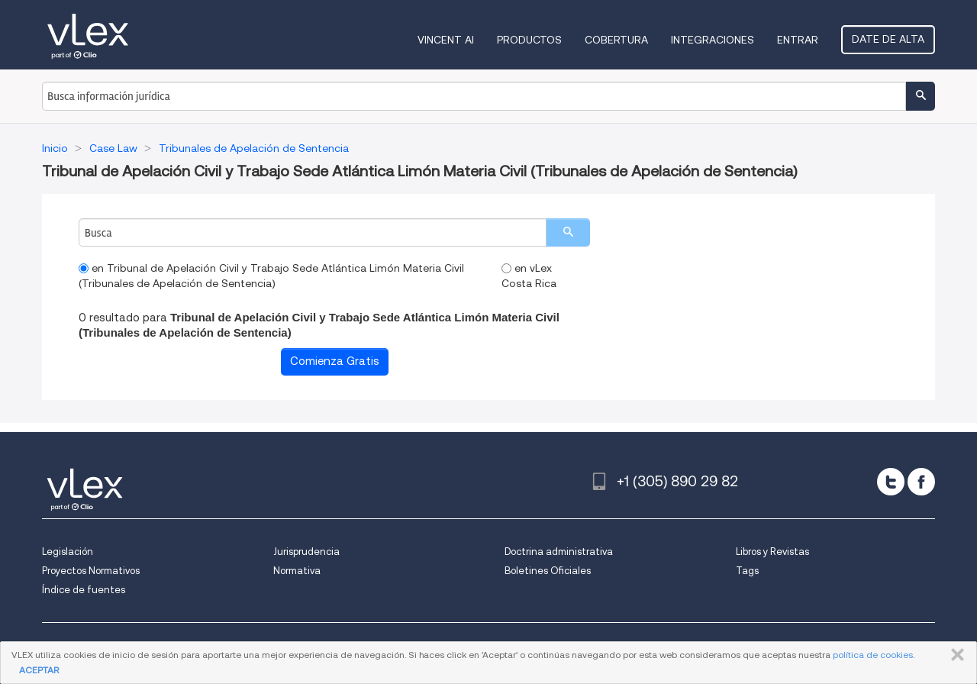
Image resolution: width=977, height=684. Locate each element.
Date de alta (888, 39)
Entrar (797, 40)
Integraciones (712, 40)
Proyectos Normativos (91, 570)
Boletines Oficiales (548, 570)
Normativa (297, 570)
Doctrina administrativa (559, 551)
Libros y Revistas (772, 551)
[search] (568, 232)
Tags (747, 570)
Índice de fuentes (83, 589)
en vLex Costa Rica (528, 275)
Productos (529, 40)
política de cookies (873, 655)
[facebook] (921, 481)
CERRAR (954, 655)
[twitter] (890, 481)
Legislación (67, 551)
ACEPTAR (39, 670)
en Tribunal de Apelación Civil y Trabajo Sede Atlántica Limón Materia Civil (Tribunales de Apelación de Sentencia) (271, 275)
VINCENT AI (446, 40)
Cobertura (616, 40)
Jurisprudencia (306, 551)
